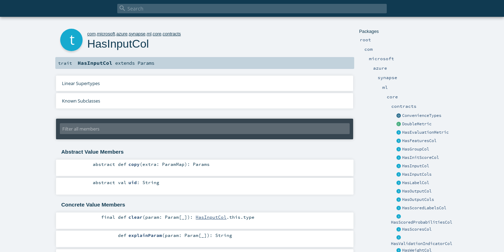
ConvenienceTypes (421, 115)
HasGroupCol (415, 149)
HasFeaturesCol (419, 140)
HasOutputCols (418, 199)
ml (149, 33)
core (157, 33)
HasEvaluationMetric (425, 132)
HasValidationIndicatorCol (421, 243)
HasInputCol (415, 165)
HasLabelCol (415, 182)
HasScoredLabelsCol (424, 207)
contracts (172, 33)
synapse (137, 33)
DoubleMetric (417, 123)
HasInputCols (417, 174)
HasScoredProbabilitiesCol (421, 222)
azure (121, 33)
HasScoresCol (417, 229)
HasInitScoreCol (420, 157)
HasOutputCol (417, 191)
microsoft (106, 33)
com (91, 33)
